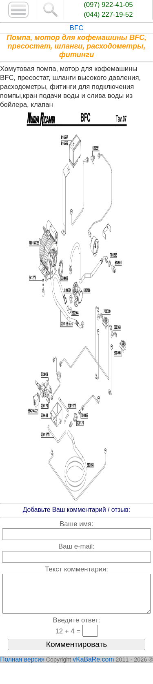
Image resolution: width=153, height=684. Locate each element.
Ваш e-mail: (76, 546)
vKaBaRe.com (93, 667)
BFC (77, 28)
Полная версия (22, 667)
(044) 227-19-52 (108, 14)
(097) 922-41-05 (108, 5)
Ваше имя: (76, 524)
